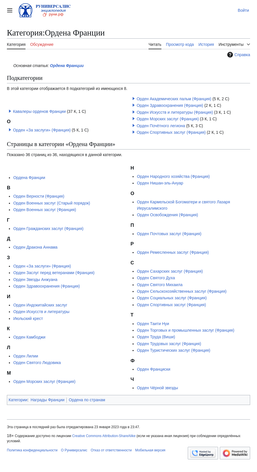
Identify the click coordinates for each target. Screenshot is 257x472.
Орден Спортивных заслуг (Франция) (171, 132)
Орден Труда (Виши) (156, 337)
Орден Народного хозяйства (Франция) (173, 176)
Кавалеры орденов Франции (39, 111)
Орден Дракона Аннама (35, 247)
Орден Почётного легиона (161, 125)
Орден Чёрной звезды (157, 388)
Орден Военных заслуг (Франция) (44, 209)
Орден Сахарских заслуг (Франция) (170, 271)
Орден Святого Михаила (159, 284)
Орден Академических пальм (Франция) (174, 99)
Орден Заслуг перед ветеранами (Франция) (53, 272)
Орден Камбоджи (29, 337)
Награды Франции (47, 400)
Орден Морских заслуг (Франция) (168, 119)
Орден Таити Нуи (153, 323)
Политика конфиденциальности (32, 450)
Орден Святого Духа (156, 278)
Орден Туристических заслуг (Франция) (173, 350)
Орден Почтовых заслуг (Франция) (169, 233)
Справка (238, 55)
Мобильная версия (150, 450)
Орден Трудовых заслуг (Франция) (169, 343)
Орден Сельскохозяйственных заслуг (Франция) (181, 291)
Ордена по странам (87, 400)
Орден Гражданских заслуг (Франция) (48, 228)
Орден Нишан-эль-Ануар (160, 183)
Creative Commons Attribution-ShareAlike (103, 436)
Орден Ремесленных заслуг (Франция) (173, 252)
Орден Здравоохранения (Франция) (170, 105)
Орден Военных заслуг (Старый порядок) (51, 203)
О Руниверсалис (74, 450)
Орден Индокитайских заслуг (40, 305)
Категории (18, 400)
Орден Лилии (25, 356)
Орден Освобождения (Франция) (167, 215)
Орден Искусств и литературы (41, 311)
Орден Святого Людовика (37, 362)
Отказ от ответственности (111, 450)
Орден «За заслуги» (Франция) (42, 130)
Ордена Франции (67, 65)
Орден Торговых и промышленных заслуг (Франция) (185, 330)
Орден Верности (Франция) (38, 196)
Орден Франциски (153, 369)
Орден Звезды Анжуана (35, 279)
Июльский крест (28, 318)
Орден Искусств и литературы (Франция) (175, 112)
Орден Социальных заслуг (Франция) (172, 298)
